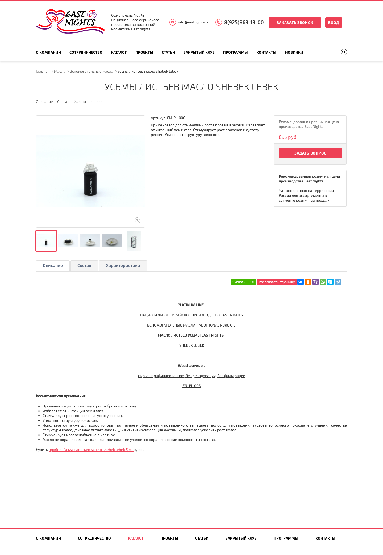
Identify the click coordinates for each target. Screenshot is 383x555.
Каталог (119, 52)
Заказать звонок (295, 22)
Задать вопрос (310, 153)
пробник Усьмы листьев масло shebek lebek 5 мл (91, 449)
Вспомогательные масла (91, 71)
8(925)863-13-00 (244, 22)
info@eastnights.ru (193, 22)
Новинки (294, 52)
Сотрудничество (85, 52)
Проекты (144, 52)
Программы (235, 52)
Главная (43, 71)
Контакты (266, 52)
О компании (48, 52)
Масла (59, 71)
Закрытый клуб (199, 52)
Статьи (168, 52)
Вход (333, 22)
